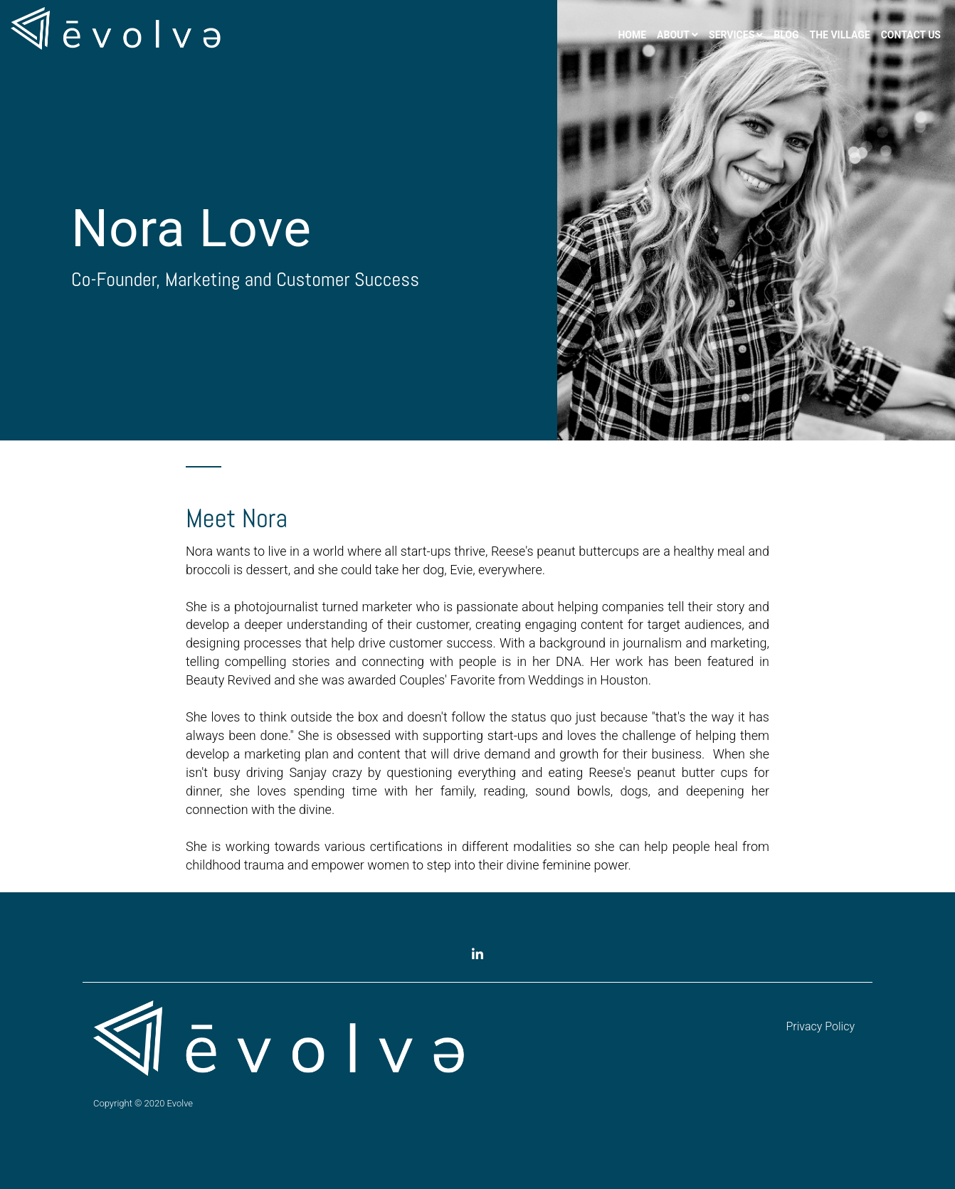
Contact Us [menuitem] (911, 35)
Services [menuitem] (731, 35)
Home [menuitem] (632, 35)
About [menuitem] (673, 35)
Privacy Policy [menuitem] (820, 1026)
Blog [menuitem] (786, 35)
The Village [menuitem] (840, 35)
